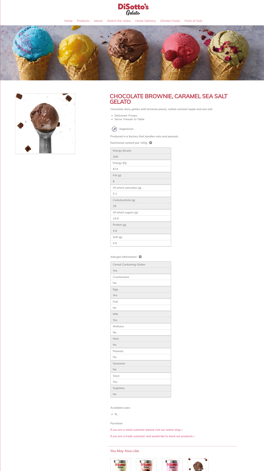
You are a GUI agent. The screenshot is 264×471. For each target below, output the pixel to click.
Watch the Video (119, 21)
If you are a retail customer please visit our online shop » (146, 429)
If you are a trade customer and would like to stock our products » (152, 436)
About (98, 21)
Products (83, 21)
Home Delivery (145, 21)
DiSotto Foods (170, 21)
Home (68, 21)
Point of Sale (193, 21)
